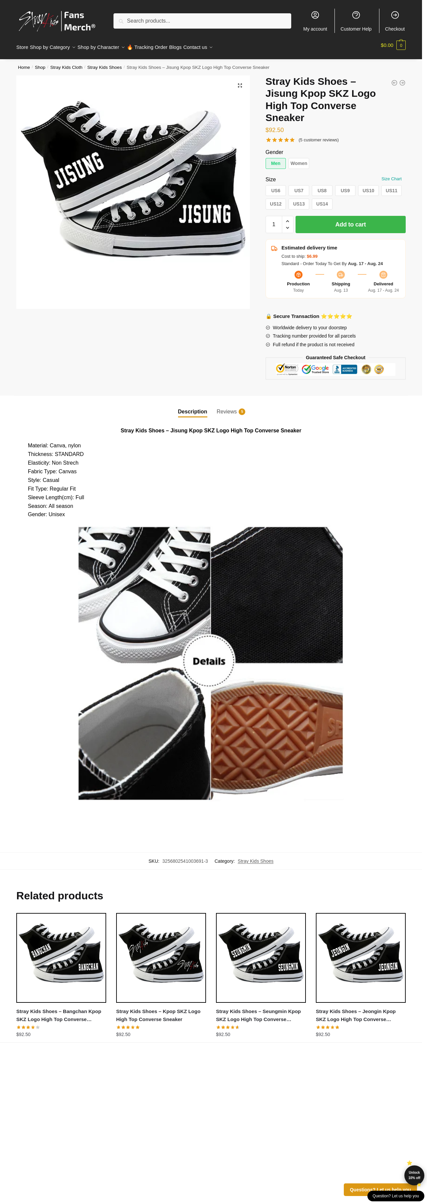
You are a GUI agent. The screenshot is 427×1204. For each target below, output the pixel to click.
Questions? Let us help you (380, 1189)
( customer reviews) (319, 135)
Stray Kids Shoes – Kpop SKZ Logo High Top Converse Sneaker (158, 1011)
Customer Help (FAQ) (139, 1146)
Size (271, 175)
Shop (40, 63)
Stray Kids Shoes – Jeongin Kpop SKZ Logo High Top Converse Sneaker (356, 1012)
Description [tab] (192, 407)
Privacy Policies (33, 1127)
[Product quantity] (274, 220)
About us (26, 1109)
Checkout (395, 21)
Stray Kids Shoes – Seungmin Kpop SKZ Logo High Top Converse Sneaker (258, 1012)
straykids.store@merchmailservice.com (359, 1159)
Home (24, 63)
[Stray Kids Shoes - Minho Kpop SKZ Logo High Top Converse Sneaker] (394, 78)
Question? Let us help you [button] (396, 1196)
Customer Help (355, 21)
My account (315, 21)
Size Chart (391, 174)
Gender (274, 148)
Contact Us (127, 1136)
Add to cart (350, 220)
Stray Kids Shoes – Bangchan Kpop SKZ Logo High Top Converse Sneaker (58, 1012)
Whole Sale (127, 1155)
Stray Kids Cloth (66, 63)
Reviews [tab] (227, 407)
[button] (240, 81)
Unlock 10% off (414, 1175)
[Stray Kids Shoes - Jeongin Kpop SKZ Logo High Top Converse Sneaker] (402, 78)
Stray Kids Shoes (104, 63)
